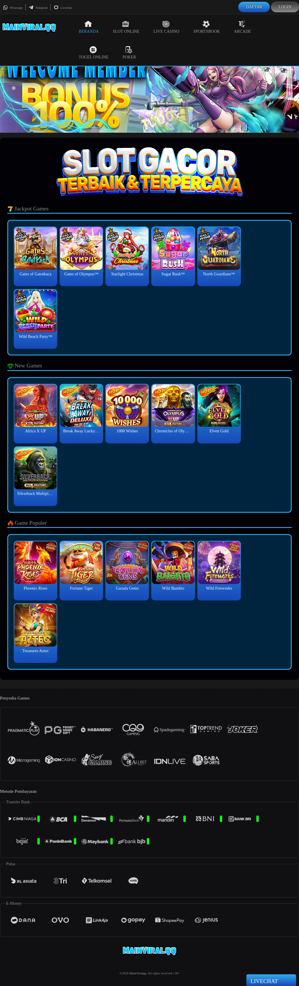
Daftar (254, 7)
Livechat (63, 7)
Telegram (38, 7)
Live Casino (167, 27)
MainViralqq (137, 973)
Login (285, 7)
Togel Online (94, 52)
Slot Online (126, 27)
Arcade (242, 27)
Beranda (89, 27)
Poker (129, 52)
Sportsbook (206, 27)
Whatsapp (12, 7)
